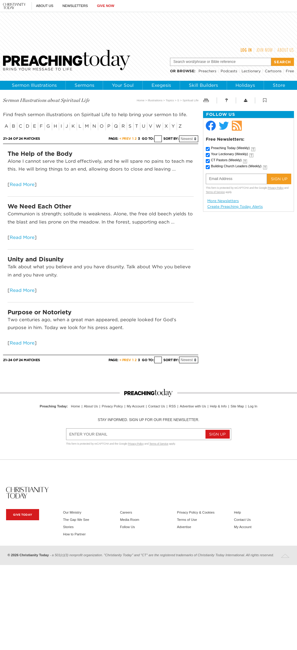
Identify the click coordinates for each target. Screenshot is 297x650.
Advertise (184, 527)
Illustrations (155, 100)
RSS (172, 406)
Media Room (129, 519)
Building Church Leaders (236, 166)
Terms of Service (215, 192)
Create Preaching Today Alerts (235, 206)
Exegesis (161, 85)
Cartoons (273, 71)
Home (141, 100)
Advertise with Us (193, 406)
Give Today (22, 514)
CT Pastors (226, 160)
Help (237, 512)
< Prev (125, 138)
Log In (246, 50)
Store (279, 85)
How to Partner (74, 534)
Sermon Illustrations (34, 85)
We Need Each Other (39, 206)
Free (290, 71)
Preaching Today (230, 148)
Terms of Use (187, 519)
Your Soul (123, 85)
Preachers (207, 71)
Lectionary (251, 71)
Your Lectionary (229, 154)
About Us (44, 6)
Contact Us (156, 406)
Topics (170, 100)
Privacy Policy (275, 187)
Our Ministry (72, 512)
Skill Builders (203, 85)
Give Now (105, 6)
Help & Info (218, 406)
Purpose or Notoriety (40, 312)
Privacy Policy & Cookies (196, 512)
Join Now (264, 50)
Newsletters (75, 6)
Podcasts (229, 71)
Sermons (84, 85)
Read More (22, 184)
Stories (68, 527)
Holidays (245, 85)
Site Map (237, 406)
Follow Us (127, 527)
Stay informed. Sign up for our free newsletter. (148, 420)
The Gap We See (76, 519)
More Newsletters (223, 201)
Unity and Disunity (36, 259)
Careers (126, 512)
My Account (135, 406)
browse (185, 71)
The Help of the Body (40, 153)
